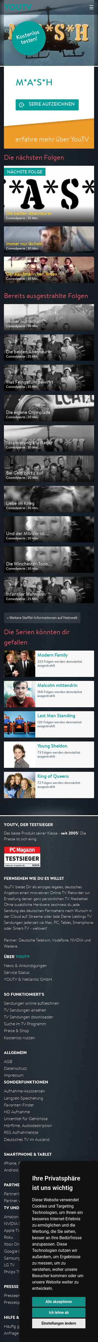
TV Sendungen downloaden (28, 1017)
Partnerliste (14, 1194)
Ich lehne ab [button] (59, 1312)
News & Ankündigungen (25, 965)
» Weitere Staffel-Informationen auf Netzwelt (42, 617)
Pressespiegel (16, 1302)
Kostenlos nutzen (19, 1038)
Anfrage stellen (18, 1333)
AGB (8, 1061)
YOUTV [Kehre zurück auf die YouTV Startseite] (18, 7)
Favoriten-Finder (19, 1105)
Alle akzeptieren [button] (58, 1302)
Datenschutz (15, 1068)
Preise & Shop (16, 1030)
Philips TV (12, 1272)
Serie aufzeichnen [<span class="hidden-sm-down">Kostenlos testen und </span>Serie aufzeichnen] (52, 104)
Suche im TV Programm (25, 1024)
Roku (8, 1237)
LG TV (9, 1265)
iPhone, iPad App (19, 1163)
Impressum (14, 1075)
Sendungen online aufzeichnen (31, 1003)
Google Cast (15, 1251)
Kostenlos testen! (28, 38)
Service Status (17, 972)
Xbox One (13, 1244)
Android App (15, 1170)
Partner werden (18, 1200)
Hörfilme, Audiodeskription (28, 1125)
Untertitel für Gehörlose (26, 1118)
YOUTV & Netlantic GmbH (28, 979)
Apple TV (12, 1230)
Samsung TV (15, 1258)
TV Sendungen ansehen (25, 1010)
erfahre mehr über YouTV (52, 139)
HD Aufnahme (17, 1112)
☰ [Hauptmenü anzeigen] (91, 7)
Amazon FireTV (17, 1216)
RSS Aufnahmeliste (21, 1132)
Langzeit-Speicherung (23, 1098)
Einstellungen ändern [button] (59, 1323)
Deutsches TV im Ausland (26, 1139)
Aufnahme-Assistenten (24, 1091)
